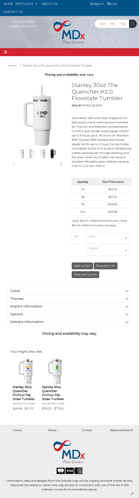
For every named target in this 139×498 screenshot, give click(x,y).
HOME (8, 4)
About (52, 430)
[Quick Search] (101, 24)
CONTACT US (13, 12)
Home (17, 430)
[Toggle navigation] (5, 52)
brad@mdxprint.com (23, 26)
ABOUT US (50, 4)
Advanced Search (121, 430)
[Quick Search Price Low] (113, 24)
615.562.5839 (23, 22)
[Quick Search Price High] (124, 24)
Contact (87, 430)
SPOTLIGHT (24, 4)
